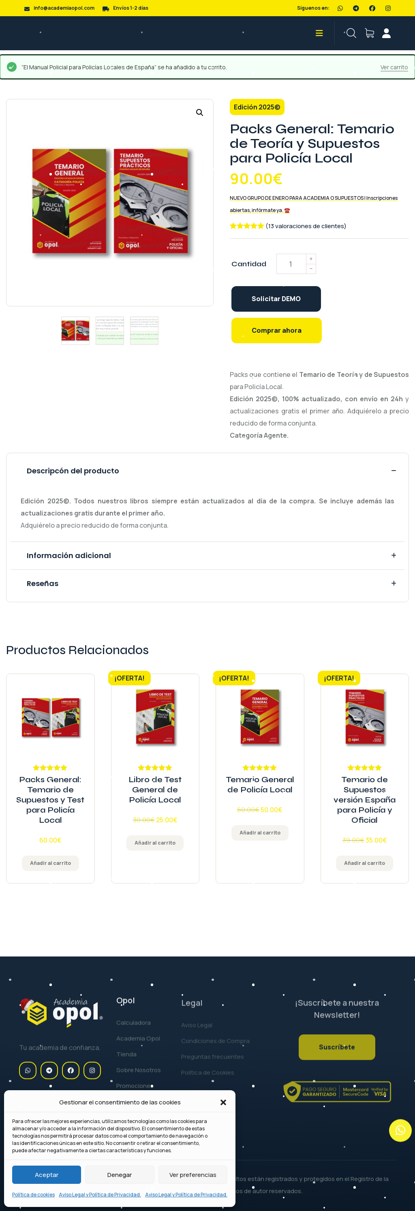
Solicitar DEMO (276, 298)
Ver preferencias (192, 1174)
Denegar (119, 1174)
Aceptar (46, 1174)
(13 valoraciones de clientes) (306, 226)
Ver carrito (394, 67)
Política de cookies (33, 1194)
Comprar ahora (277, 330)
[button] (223, 1102)
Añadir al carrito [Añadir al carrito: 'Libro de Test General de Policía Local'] (155, 842)
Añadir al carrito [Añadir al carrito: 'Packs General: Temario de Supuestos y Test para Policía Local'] (50, 863)
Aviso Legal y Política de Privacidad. (100, 1194)
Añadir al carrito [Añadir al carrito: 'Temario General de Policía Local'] (260, 832)
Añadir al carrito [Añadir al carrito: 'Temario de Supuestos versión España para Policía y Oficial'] (364, 863)
